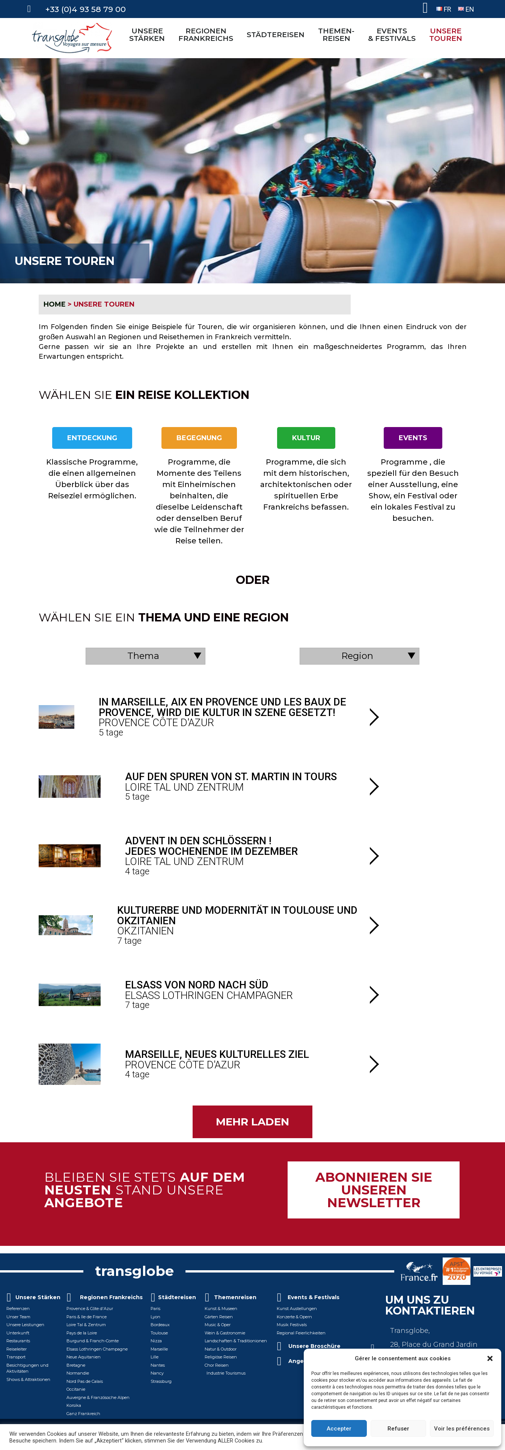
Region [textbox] (357, 656)
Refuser (398, 1428)
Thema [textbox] (143, 656)
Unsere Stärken (37, 1297)
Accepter (339, 1428)
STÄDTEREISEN (277, 34)
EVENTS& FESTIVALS (393, 34)
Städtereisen (177, 1297)
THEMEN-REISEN (338, 34)
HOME (55, 304)
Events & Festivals (313, 1297)
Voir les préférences (462, 1428)
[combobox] (146, 656)
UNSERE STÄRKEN (149, 34)
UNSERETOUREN (447, 34)
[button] (490, 1358)
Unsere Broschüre (314, 1346)
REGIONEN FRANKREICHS (207, 34)
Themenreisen (235, 1297)
